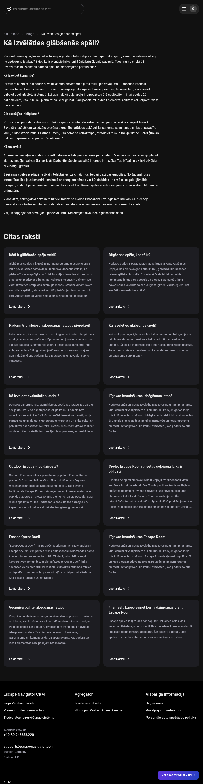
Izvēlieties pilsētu (88, 703)
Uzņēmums (154, 703)
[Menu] (189, 9)
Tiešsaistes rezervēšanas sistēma (29, 718)
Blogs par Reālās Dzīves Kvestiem (100, 710)
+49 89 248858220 (19, 735)
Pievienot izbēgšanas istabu (25, 710)
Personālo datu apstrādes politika (171, 718)
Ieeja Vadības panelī (19, 703)
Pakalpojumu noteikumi (163, 710)
